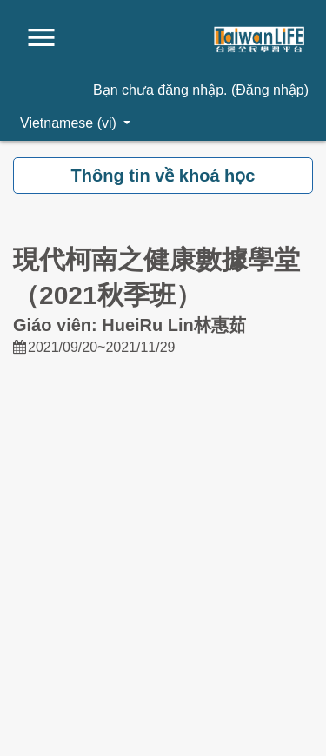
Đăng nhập (269, 90)
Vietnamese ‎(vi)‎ (70, 123)
